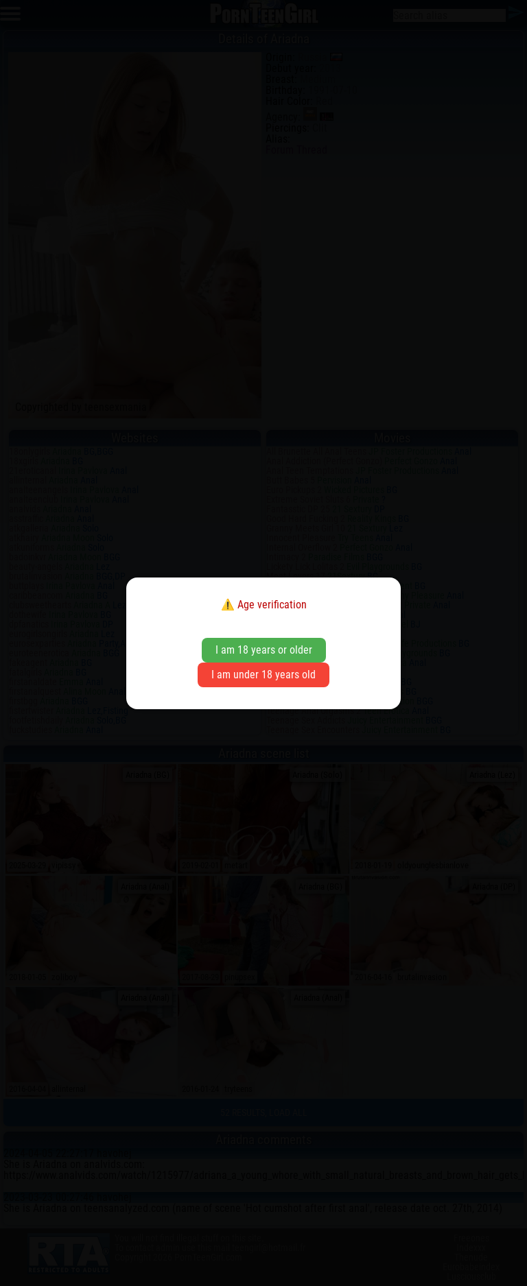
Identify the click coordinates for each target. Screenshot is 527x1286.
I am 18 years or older (263, 649)
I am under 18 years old (263, 674)
